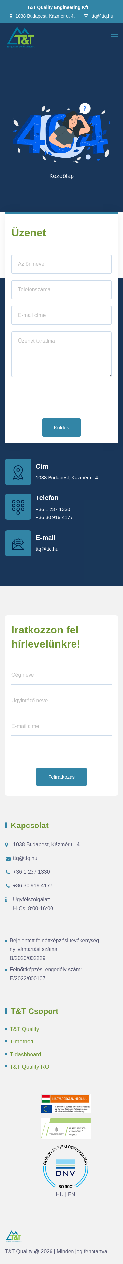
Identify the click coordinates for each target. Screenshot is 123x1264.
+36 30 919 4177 (54, 517)
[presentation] (61, 399)
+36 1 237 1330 (53, 509)
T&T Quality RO (29, 1067)
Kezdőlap (61, 176)
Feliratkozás (61, 777)
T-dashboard (25, 1054)
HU (60, 1194)
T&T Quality (24, 1029)
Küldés (61, 427)
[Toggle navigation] (114, 37)
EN (71, 1194)
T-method (21, 1042)
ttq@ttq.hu (98, 16)
